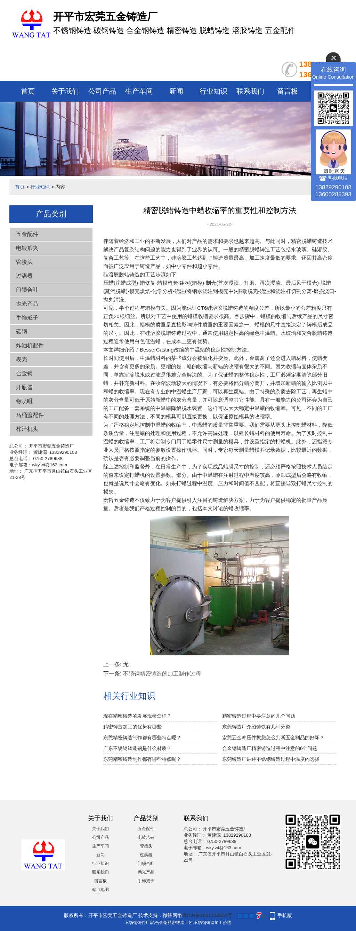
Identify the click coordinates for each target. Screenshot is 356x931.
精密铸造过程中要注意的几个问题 (258, 716)
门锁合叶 (27, 290)
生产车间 (139, 91)
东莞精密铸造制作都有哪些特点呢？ (142, 737)
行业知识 (213, 91)
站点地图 (100, 889)
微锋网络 (172, 915)
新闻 (176, 91)
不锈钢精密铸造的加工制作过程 (162, 674)
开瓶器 (24, 387)
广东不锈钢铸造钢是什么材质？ (137, 748)
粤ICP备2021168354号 (207, 915)
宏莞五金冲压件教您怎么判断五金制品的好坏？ (273, 737)
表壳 (21, 359)
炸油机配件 (30, 345)
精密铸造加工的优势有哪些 (132, 726)
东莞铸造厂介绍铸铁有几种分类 (256, 726)
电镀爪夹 (27, 248)
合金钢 (24, 373)
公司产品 (102, 91)
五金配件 (27, 234)
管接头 (24, 262)
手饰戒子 (27, 318)
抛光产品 (27, 304)
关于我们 (65, 91)
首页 (28, 91)
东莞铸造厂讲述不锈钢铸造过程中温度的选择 (270, 759)
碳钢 (21, 331)
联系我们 (250, 91)
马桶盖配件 (30, 415)
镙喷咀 (24, 401)
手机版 (284, 915)
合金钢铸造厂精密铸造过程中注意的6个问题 (269, 748)
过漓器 (24, 276)
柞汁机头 (27, 429)
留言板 (287, 91)
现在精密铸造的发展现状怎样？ (137, 716)
